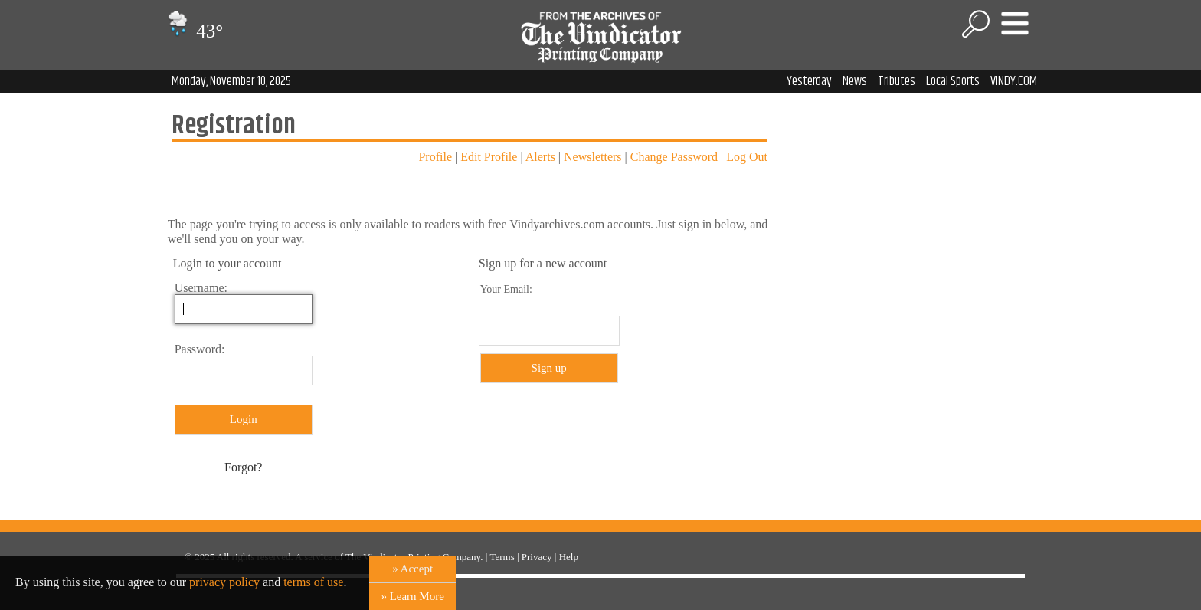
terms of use (313, 582)
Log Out (746, 156)
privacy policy (224, 582)
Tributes (896, 81)
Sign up (549, 368)
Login (243, 419)
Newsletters (593, 156)
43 (193, 31)
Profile (435, 156)
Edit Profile (488, 156)
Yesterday (809, 81)
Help (568, 556)
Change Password (674, 156)
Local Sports (953, 81)
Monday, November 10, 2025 (231, 81)
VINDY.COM (1013, 81)
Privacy (537, 556)
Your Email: (506, 289)
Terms (501, 556)
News (855, 81)
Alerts (540, 156)
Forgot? (243, 467)
